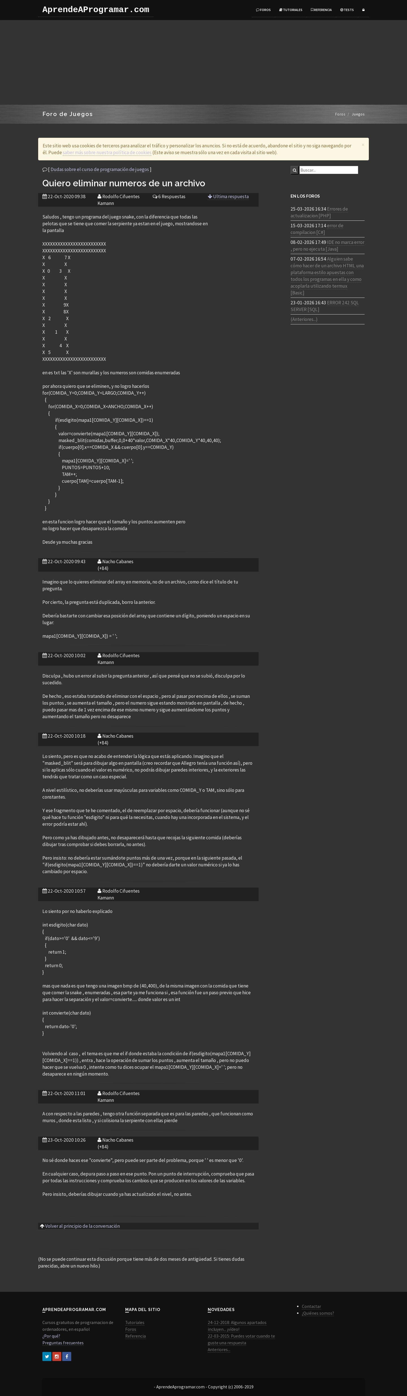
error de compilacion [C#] (317, 228)
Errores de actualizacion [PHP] (319, 212)
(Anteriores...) (304, 319)
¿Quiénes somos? (318, 1313)
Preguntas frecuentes (63, 1342)
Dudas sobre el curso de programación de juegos (100, 169)
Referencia (321, 10)
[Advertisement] (203, 62)
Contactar (311, 1306)
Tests (347, 10)
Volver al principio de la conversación (82, 1226)
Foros (263, 10)
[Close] (363, 145)
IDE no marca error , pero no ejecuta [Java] (327, 245)
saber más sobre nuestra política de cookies (107, 152)
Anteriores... (219, 1349)
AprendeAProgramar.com (95, 10)
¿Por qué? (51, 1336)
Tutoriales (290, 10)
